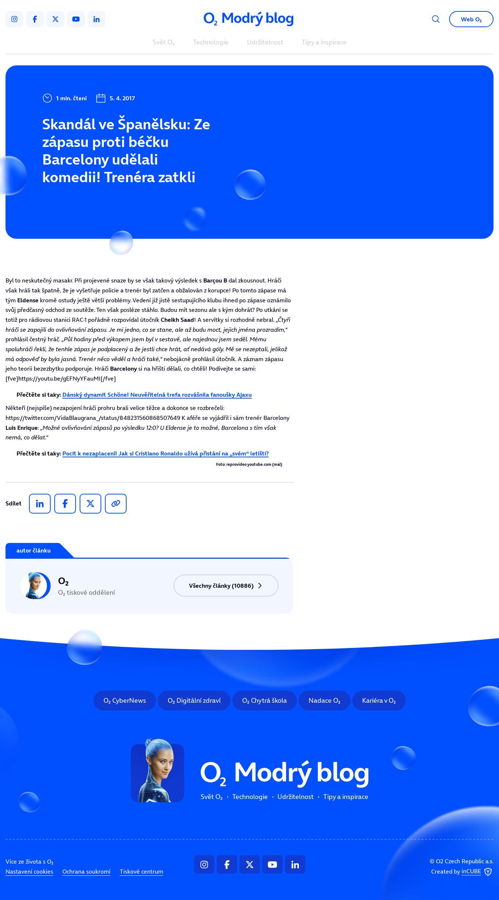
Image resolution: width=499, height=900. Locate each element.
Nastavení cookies (29, 871)
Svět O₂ (164, 43)
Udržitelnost (265, 43)
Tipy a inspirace (324, 43)
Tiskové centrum (141, 871)
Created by (462, 872)
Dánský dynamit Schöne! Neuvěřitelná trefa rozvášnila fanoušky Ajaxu (157, 394)
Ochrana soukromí (86, 871)
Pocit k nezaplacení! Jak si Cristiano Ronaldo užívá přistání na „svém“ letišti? (165, 453)
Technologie (211, 43)
